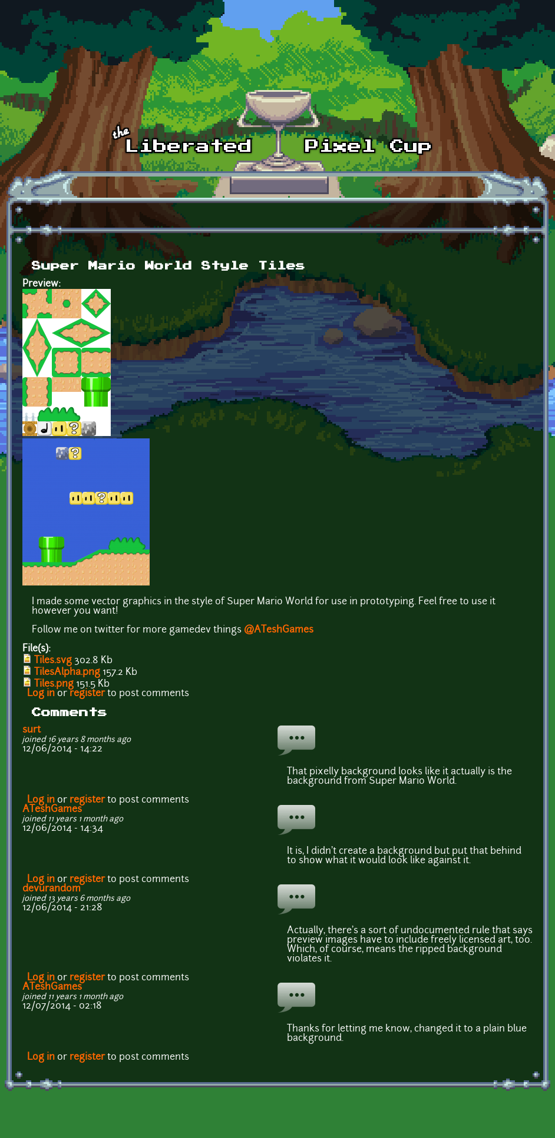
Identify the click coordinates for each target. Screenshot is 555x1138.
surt (31, 730)
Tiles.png (54, 684)
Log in (41, 693)
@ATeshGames (278, 630)
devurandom (51, 889)
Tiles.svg (53, 661)
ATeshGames (52, 809)
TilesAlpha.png (67, 672)
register (87, 693)
